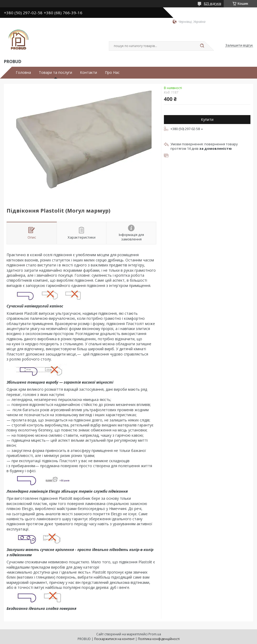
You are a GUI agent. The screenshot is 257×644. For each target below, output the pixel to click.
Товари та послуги (55, 72)
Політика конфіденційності (159, 639)
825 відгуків (212, 3)
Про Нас (112, 72)
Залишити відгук (239, 45)
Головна (23, 72)
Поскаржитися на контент (114, 639)
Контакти (88, 72)
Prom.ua (154, 634)
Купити (207, 119)
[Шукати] (202, 46)
